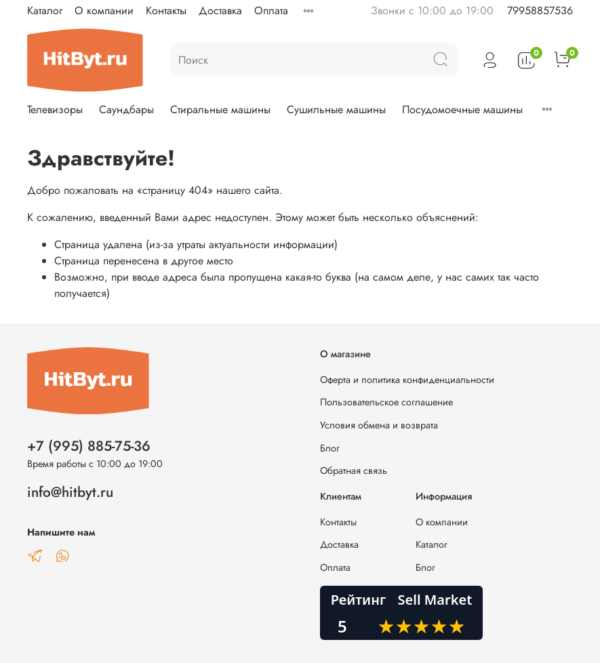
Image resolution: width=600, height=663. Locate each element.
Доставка (220, 10)
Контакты (166, 10)
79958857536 (540, 10)
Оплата (271, 10)
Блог (330, 448)
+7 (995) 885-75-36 (89, 446)
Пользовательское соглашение (386, 402)
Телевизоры (55, 109)
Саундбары (126, 109)
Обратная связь (353, 470)
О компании (104, 10)
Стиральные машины (220, 109)
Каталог (44, 10)
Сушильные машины (336, 109)
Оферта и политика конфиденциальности (407, 379)
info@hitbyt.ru (70, 492)
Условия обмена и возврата (379, 425)
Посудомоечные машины (462, 109)
